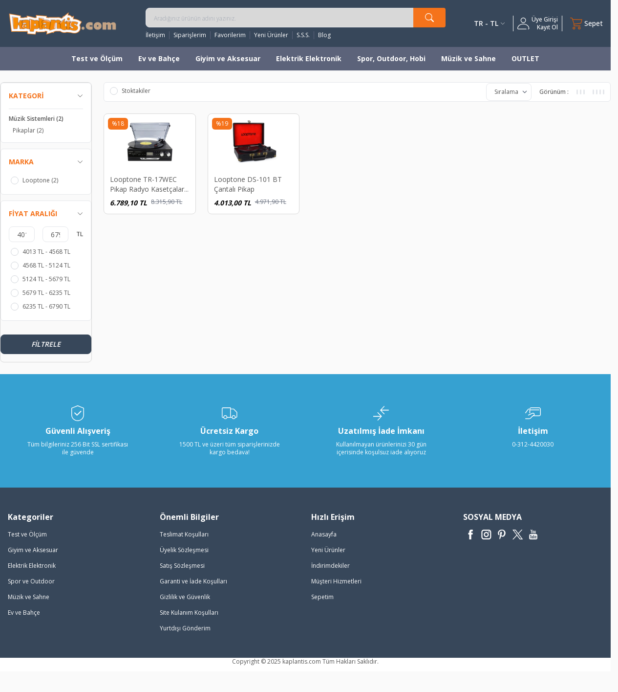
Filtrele (46, 344)
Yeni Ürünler (271, 35)
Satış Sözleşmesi (182, 565)
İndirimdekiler (330, 565)
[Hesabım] (537, 23)
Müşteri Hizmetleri (336, 581)
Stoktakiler (130, 91)
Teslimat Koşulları (184, 534)
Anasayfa (324, 534)
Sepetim (322, 597)
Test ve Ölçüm (97, 58)
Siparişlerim (189, 35)
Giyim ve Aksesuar (227, 58)
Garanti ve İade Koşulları (193, 581)
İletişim (155, 35)
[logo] (62, 23)
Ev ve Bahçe (159, 58)
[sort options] (509, 92)
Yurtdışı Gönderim (185, 628)
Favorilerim (230, 35)
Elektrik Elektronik (308, 58)
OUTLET (525, 58)
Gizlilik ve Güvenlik (185, 597)
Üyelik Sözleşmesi (184, 550)
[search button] (429, 17)
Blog (324, 35)
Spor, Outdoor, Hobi (391, 58)
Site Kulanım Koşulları (189, 612)
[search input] (296, 17)
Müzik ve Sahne (468, 58)
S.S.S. (303, 35)
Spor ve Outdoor (31, 581)
